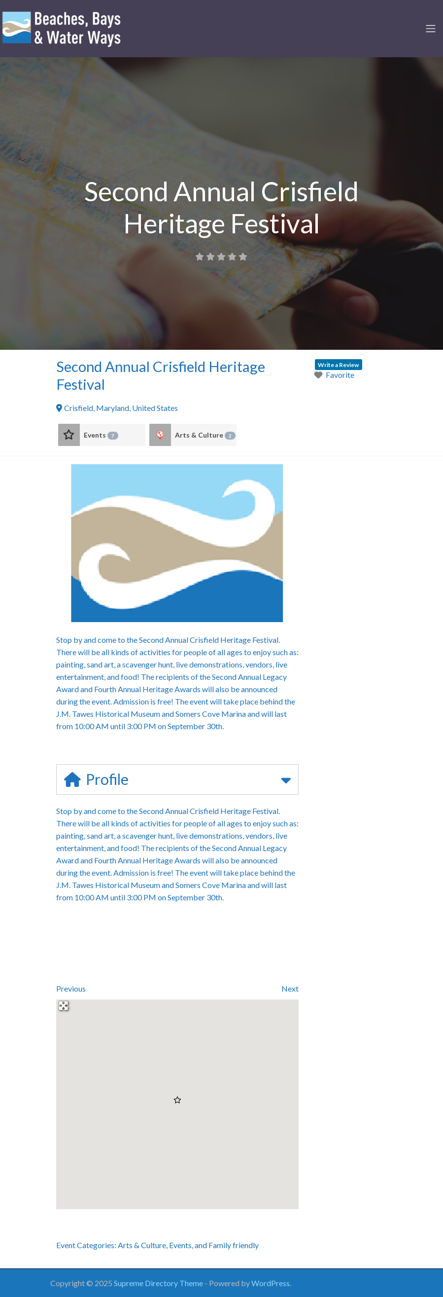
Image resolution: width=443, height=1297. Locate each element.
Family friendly (233, 1245)
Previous (71, 988)
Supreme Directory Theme (159, 1283)
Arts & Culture (205, 435)
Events (101, 435)
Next (290, 988)
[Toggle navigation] (430, 28)
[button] (177, 1100)
